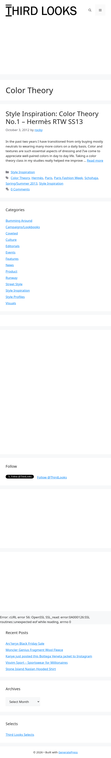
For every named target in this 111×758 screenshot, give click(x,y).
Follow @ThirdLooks (52, 477)
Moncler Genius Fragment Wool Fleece (34, 650)
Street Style (14, 284)
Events (10, 252)
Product (11, 271)
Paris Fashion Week (68, 178)
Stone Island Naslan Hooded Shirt (31, 669)
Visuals (11, 303)
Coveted (12, 233)
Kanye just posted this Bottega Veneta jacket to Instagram (49, 656)
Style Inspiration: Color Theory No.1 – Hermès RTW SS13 (52, 117)
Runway (11, 278)
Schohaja (91, 178)
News (10, 265)
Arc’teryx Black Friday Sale (25, 643)
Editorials (12, 246)
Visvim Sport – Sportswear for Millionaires (37, 662)
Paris (48, 178)
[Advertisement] (55, 48)
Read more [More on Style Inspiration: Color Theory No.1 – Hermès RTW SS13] (95, 160)
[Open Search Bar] (90, 10)
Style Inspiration (23, 172)
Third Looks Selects (20, 734)
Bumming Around (19, 220)
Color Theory (20, 178)
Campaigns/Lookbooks (23, 227)
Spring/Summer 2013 (21, 183)
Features (12, 259)
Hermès (37, 178)
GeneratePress (68, 752)
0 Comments (20, 189)
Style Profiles (15, 297)
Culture (11, 239)
